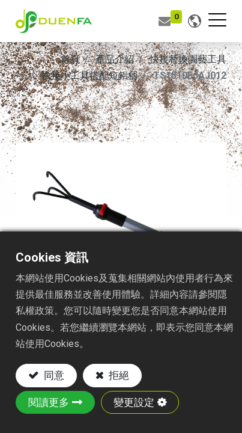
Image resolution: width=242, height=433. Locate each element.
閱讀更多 (48, 402)
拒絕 (117, 375)
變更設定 (133, 402)
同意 (52, 375)
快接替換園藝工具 (188, 59)
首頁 (70, 59)
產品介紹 (114, 59)
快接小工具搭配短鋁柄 (89, 75)
